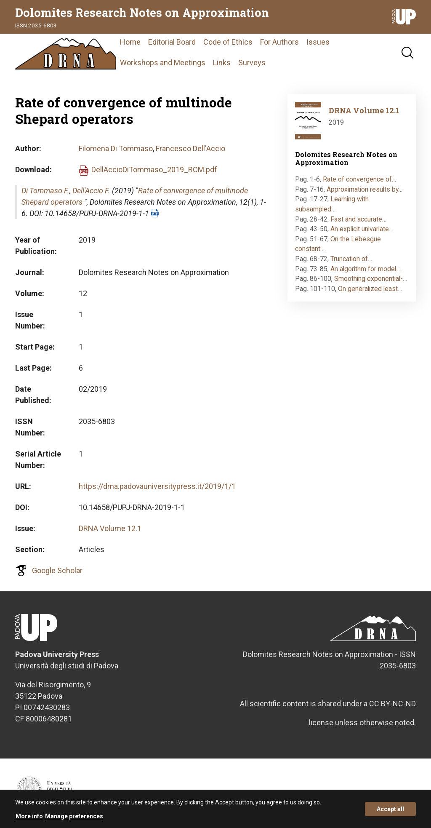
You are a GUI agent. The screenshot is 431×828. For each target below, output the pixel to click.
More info (29, 819)
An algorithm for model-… (366, 269)
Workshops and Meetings (162, 62)
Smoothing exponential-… (370, 279)
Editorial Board (172, 41)
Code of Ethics (228, 41)
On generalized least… (370, 289)
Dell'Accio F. (91, 190)
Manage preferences (74, 819)
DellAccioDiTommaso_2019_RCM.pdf (154, 169)
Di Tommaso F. (45, 190)
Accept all (390, 812)
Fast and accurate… (358, 219)
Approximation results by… (364, 189)
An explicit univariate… (361, 229)
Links (222, 62)
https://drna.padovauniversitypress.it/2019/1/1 (157, 486)
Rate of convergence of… (359, 179)
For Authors (279, 41)
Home (130, 41)
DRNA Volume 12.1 (110, 528)
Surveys (252, 62)
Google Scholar (57, 570)
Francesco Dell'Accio (190, 148)
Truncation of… (351, 259)
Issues (318, 41)
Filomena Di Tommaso (116, 148)
